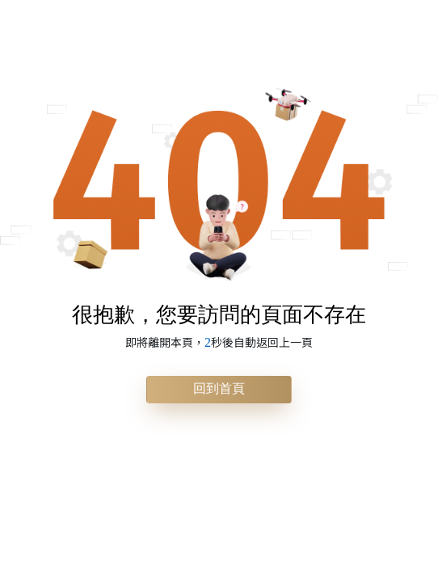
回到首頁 (219, 388)
